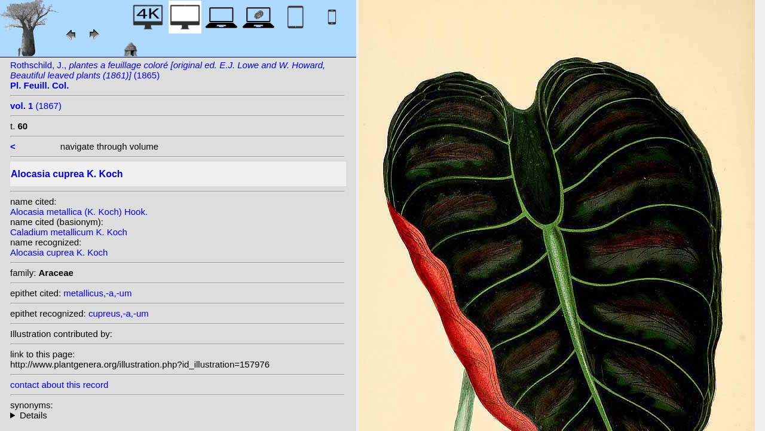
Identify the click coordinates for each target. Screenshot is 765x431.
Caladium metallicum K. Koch (68, 232)
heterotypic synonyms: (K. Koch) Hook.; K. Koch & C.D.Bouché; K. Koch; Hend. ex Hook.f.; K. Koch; (177, 415)
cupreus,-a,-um (118, 313)
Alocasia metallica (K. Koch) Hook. (79, 212)
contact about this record (59, 385)
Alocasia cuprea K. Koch (59, 252)
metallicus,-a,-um (97, 293)
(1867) (36, 106)
